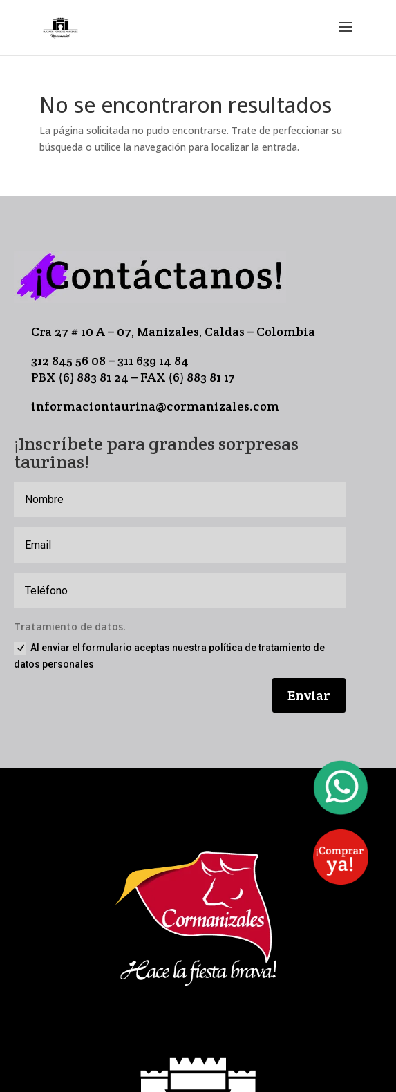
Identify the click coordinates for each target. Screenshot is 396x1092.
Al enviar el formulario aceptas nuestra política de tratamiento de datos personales (169, 656)
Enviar (308, 695)
